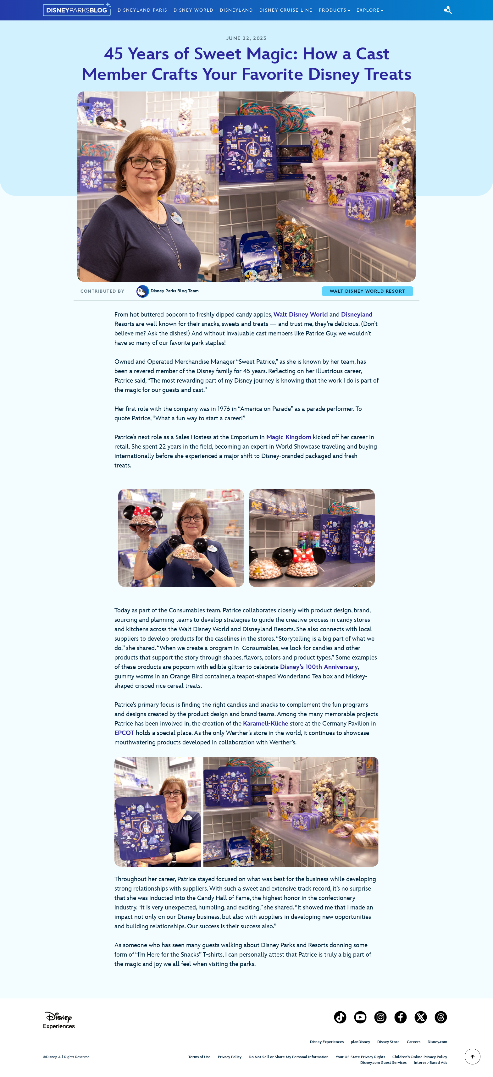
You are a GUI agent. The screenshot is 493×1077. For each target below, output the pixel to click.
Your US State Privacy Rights (360, 1057)
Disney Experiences (327, 1042)
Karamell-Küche (265, 723)
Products (332, 10)
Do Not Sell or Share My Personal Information (289, 1057)
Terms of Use (199, 1057)
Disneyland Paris (142, 10)
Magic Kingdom (288, 437)
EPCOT (124, 733)
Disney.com (437, 1042)
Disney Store (388, 1042)
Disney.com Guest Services (383, 1062)
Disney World (193, 10)
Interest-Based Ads (430, 1062)
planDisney (360, 1042)
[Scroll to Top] (472, 1056)
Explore (368, 10)
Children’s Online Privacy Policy (419, 1057)
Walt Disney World (301, 314)
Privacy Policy (229, 1057)
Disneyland (236, 10)
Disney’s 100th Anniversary (319, 667)
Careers (413, 1042)
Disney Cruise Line (286, 10)
